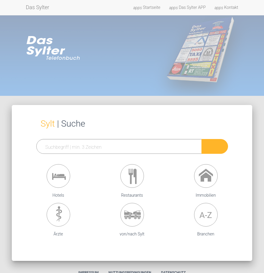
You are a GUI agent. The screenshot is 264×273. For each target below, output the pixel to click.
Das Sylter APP (187, 7)
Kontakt (226, 7)
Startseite (146, 7)
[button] (58, 176)
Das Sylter (37, 7)
